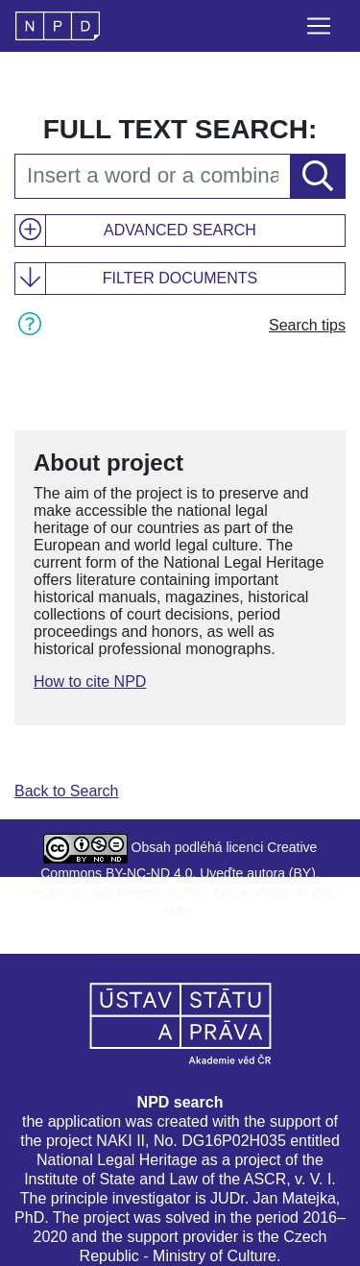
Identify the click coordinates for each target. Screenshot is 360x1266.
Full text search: (180, 129)
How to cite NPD (90, 681)
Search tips (307, 325)
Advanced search (180, 230)
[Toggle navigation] (319, 26)
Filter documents (180, 278)
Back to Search (66, 791)
